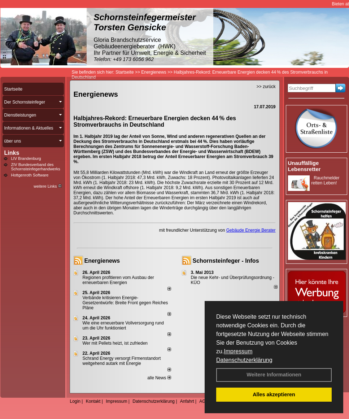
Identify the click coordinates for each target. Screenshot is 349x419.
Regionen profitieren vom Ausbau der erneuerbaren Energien (118, 280)
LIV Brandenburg (26, 158)
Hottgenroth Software (30, 175)
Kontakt (93, 401)
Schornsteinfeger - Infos (226, 261)
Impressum (238, 351)
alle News (159, 377)
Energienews (102, 261)
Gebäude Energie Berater (251, 230)
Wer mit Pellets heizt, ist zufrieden (115, 343)
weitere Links (47, 186)
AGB (203, 401)
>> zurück (266, 86)
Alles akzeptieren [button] (274, 394)
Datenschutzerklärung (244, 360)
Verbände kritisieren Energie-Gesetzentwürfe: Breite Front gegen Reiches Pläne (125, 302)
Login (75, 401)
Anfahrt (187, 401)
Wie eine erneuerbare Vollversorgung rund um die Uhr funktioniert (123, 325)
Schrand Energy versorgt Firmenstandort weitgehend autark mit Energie (122, 361)
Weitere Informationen (274, 374)
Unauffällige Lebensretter (304, 166)
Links (11, 153)
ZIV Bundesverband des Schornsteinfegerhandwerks (35, 166)
